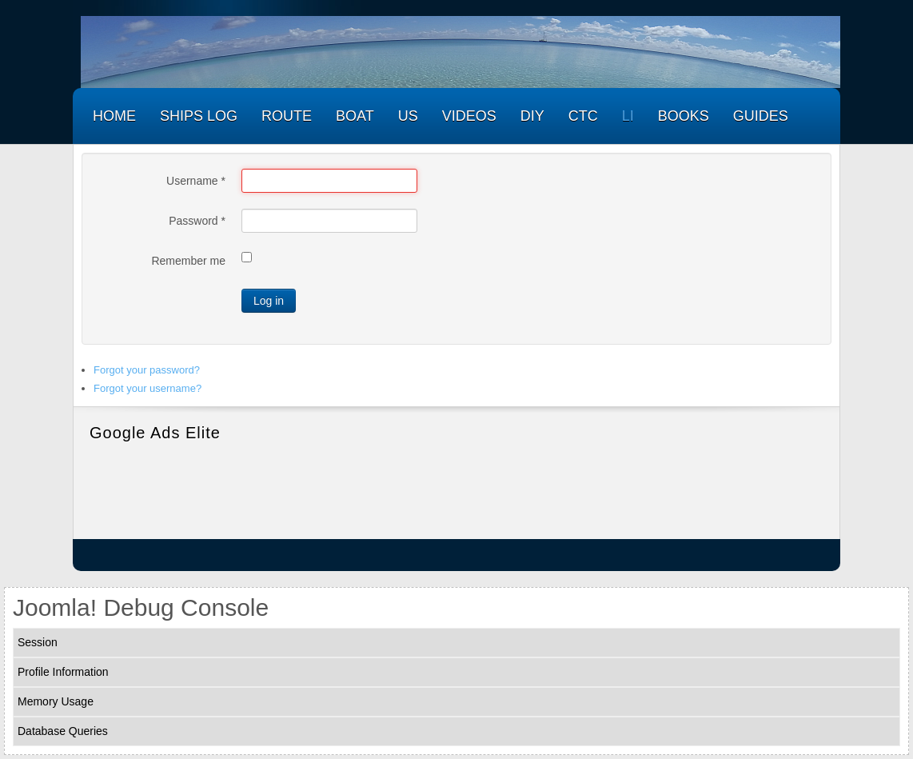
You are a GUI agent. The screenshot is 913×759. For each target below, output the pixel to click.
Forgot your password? (147, 370)
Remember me (188, 260)
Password (197, 220)
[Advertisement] (456, 487)
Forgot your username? (147, 388)
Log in (268, 300)
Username (195, 180)
